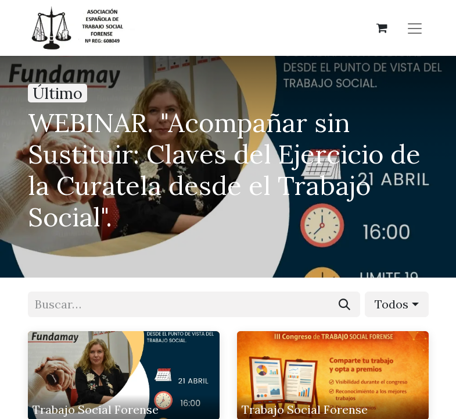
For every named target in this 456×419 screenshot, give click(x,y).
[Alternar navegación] (415, 27)
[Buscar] (344, 304)
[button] (396, 304)
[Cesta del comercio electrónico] (382, 28)
